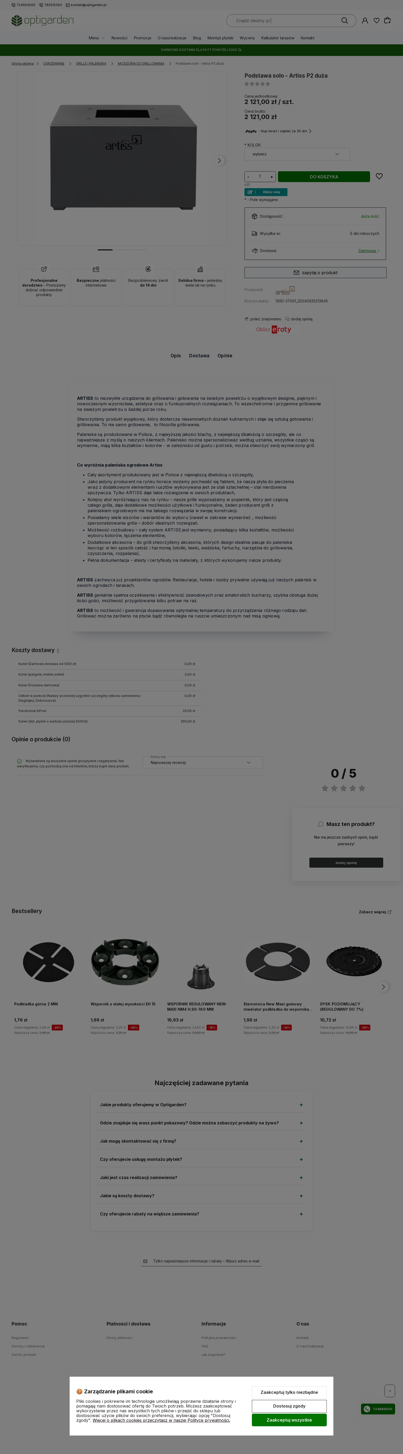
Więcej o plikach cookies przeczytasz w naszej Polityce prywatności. (161, 1420)
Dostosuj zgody (289, 1406)
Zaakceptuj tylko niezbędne (289, 1392)
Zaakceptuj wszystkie (289, 1420)
